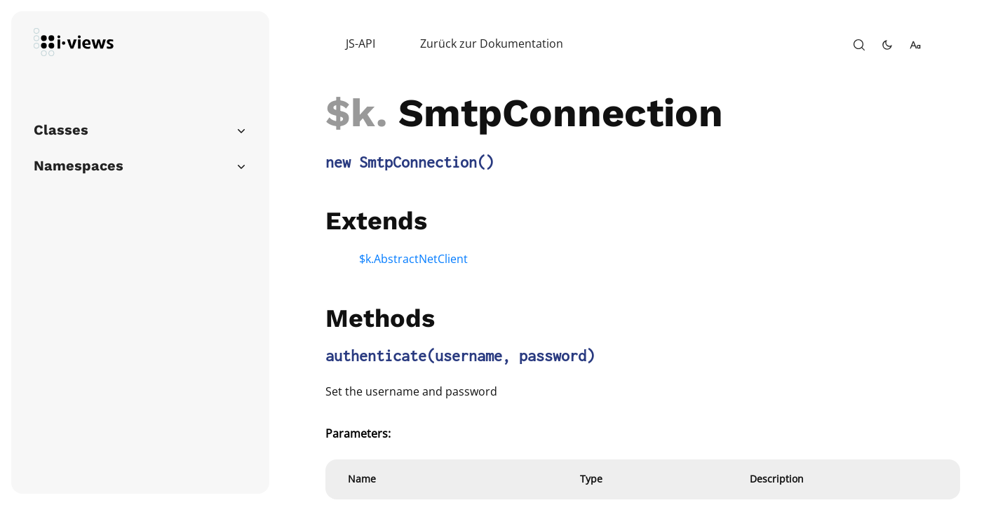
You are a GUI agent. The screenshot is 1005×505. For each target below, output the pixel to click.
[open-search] (859, 45)
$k (350, 113)
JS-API (360, 43)
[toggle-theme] (887, 45)
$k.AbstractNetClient (413, 259)
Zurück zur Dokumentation (491, 43)
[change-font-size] (915, 45)
